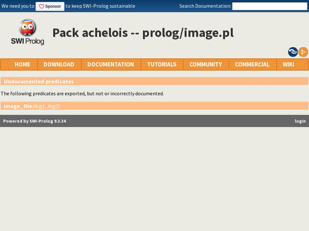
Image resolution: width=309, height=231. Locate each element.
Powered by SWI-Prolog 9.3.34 (34, 121)
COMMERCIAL (252, 64)
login (300, 121)
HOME (22, 64)
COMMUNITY (205, 64)
